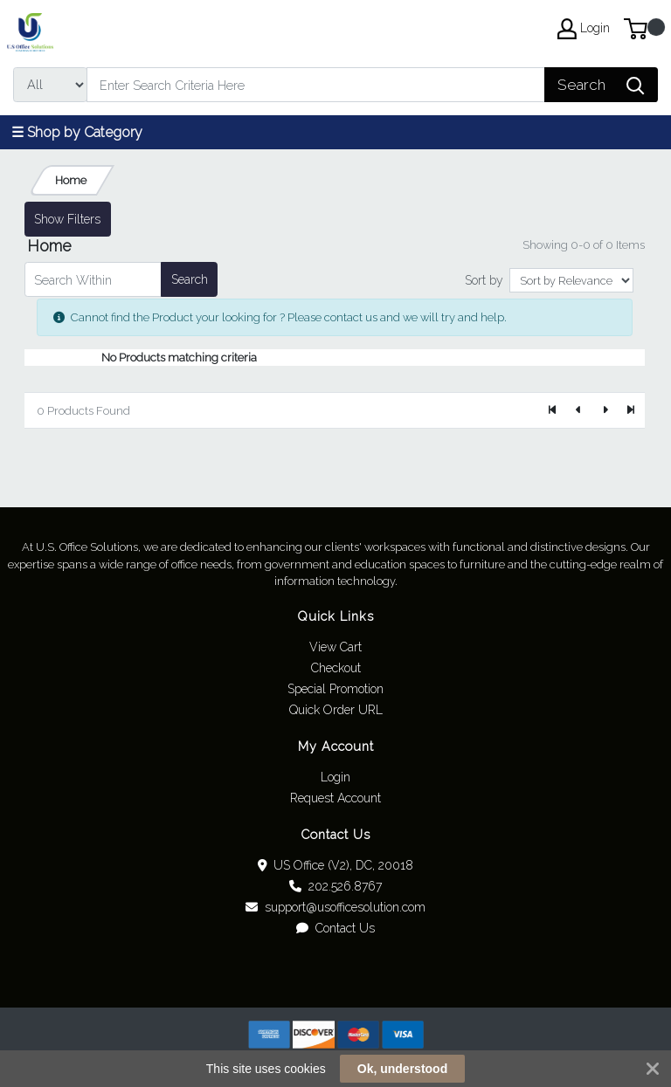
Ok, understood (402, 1069)
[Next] (604, 410)
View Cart (335, 647)
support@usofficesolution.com (335, 907)
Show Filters (67, 219)
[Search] (315, 84)
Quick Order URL (336, 710)
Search (189, 279)
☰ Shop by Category (76, 132)
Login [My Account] (583, 28)
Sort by (484, 280)
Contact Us (335, 928)
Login (335, 777)
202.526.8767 (335, 886)
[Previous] (579, 410)
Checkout (336, 668)
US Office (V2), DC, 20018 (336, 865)
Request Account (335, 798)
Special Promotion (335, 689)
